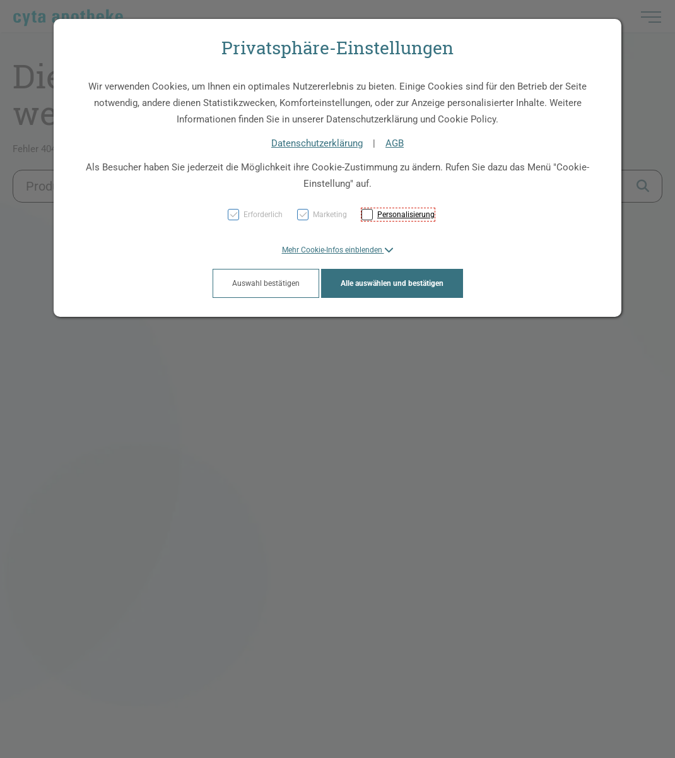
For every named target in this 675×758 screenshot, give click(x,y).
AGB (394, 143)
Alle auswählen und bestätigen (392, 283)
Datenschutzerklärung (317, 143)
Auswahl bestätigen (266, 283)
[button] (338, 250)
